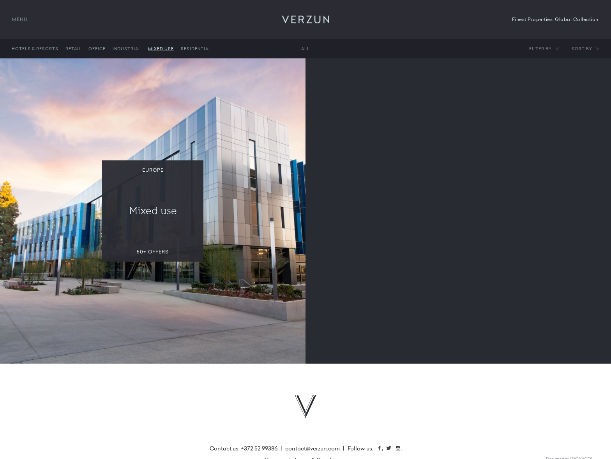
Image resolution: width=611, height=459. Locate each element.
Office (97, 48)
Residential (196, 48)
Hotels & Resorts (35, 48)
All (305, 48)
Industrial (127, 48)
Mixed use (161, 48)
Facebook (382, 449)
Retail (73, 48)
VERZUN (305, 19)
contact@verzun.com (312, 448)
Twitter (391, 449)
